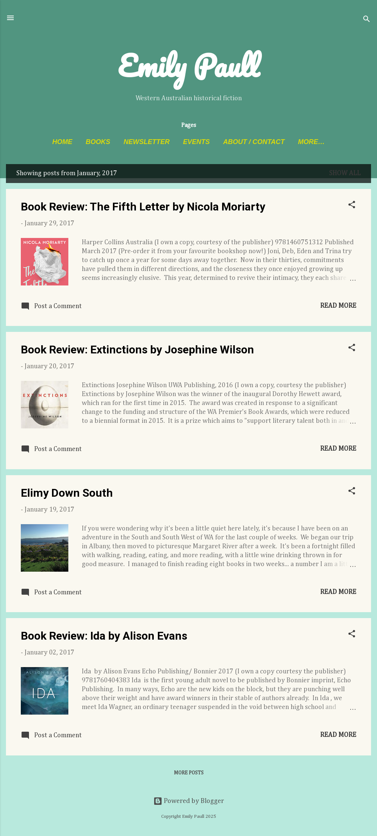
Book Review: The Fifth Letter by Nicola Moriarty (143, 206)
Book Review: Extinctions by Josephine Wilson (137, 349)
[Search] (366, 20)
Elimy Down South (67, 492)
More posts (189, 772)
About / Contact (254, 142)
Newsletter (147, 142)
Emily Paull (188, 65)
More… (311, 142)
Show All (345, 173)
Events (196, 142)
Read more (338, 306)
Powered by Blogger (188, 801)
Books (98, 142)
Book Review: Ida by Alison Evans (104, 635)
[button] (351, 206)
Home (62, 142)
